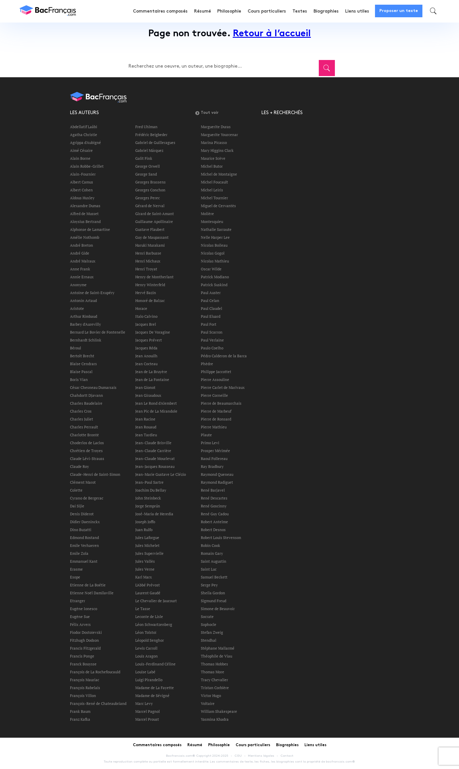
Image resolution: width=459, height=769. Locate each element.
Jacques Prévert (148, 340)
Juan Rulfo (144, 529)
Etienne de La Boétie (88, 585)
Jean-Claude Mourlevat (155, 458)
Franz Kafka (80, 719)
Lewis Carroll (146, 648)
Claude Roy (79, 466)
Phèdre (207, 363)
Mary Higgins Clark (217, 150)
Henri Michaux (147, 261)
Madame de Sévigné (152, 695)
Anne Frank (80, 269)
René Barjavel (213, 490)
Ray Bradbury (212, 466)
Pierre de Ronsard (216, 419)
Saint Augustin (213, 561)
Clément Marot (83, 482)
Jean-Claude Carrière (153, 450)
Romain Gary (212, 553)
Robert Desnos (213, 529)
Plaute (206, 434)
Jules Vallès (145, 561)
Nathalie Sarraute (216, 229)
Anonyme (78, 284)
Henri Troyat (146, 269)
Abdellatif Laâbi (83, 126)
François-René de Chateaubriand (98, 703)
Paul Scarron (211, 332)
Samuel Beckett (214, 577)
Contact (286, 755)
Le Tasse (142, 608)
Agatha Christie (83, 134)
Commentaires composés (162, 11)
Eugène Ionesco (83, 608)
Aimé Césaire (81, 150)
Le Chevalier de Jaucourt (156, 600)
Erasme (76, 569)
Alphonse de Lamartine (90, 229)
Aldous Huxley (82, 197)
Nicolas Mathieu (215, 261)
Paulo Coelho (212, 348)
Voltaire (208, 703)
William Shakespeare (219, 711)
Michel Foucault (214, 182)
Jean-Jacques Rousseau (154, 466)
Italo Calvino (146, 316)
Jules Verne (145, 569)
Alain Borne (80, 158)
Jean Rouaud (145, 427)
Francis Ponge (82, 656)
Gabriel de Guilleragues (155, 142)
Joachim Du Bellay (150, 490)
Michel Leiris (212, 190)
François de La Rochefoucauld (95, 671)
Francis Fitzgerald (85, 648)
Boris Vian (79, 379)
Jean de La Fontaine (152, 379)
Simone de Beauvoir (218, 608)
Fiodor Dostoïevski (86, 632)
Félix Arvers (80, 624)
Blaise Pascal (81, 371)
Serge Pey (209, 585)
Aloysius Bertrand (85, 221)
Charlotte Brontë (84, 434)
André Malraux (82, 261)
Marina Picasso (214, 142)
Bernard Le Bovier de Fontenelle (97, 332)
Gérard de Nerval (150, 205)
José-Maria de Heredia (154, 513)
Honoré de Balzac (150, 300)
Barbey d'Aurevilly (85, 324)
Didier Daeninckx (85, 521)
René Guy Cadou (215, 513)
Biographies (326, 11)
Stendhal (208, 640)
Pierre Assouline (215, 379)
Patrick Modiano (215, 276)
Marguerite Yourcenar (219, 134)
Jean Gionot (145, 387)
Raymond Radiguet (217, 482)
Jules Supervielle (149, 553)
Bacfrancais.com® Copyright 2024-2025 (197, 755)
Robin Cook (210, 545)
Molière (207, 213)
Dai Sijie (77, 506)
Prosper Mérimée (215, 450)
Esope (75, 577)
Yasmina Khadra (215, 719)
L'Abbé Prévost (147, 585)
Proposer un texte (398, 11)
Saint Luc (209, 569)
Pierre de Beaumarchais (221, 403)
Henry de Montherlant (154, 276)
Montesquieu (212, 221)
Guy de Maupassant (152, 237)
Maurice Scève (213, 158)
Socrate (207, 616)
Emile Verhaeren (84, 545)
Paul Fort (208, 324)
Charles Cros (81, 411)
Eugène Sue (80, 616)
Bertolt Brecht (82, 355)
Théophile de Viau (216, 656)
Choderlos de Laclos (87, 442)
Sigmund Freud (213, 600)
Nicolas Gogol (213, 253)
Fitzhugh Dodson (84, 640)
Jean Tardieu (146, 434)
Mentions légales (261, 755)
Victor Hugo (211, 695)
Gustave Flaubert (150, 229)
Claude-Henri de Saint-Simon (95, 474)
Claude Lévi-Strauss (87, 458)
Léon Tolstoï (145, 632)
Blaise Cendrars (83, 363)
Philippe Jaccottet (216, 371)
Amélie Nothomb (84, 237)
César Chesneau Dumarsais (93, 387)
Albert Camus (81, 182)
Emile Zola (79, 553)
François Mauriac (84, 679)
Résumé (204, 11)
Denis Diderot (82, 513)
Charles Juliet (81, 419)
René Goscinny (214, 506)
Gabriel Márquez (149, 150)
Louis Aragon (146, 656)
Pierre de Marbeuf (216, 411)
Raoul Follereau (214, 458)
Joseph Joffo (145, 521)
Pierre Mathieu (214, 427)
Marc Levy (144, 703)
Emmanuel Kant (83, 561)
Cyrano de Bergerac (86, 498)
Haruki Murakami (150, 245)
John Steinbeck (148, 498)
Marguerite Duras (216, 126)
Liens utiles (357, 11)
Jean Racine (145, 419)
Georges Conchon (150, 190)
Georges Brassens (150, 182)
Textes (300, 11)
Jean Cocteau (146, 363)
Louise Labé (145, 671)
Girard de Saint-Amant (154, 213)
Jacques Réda (146, 348)
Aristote (77, 308)
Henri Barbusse (148, 253)
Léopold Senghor (149, 640)
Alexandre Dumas (85, 205)
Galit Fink (143, 158)
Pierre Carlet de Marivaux (223, 387)
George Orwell (147, 166)
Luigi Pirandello (148, 679)
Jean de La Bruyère (151, 371)
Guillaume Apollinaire (154, 221)
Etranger (77, 600)
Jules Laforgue (147, 537)
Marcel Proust (147, 719)
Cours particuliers (268, 11)
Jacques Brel (145, 324)
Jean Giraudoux (148, 395)
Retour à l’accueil (272, 34)
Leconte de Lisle (149, 616)
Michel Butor (212, 166)
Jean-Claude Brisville (153, 442)
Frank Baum (80, 711)
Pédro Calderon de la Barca (224, 355)
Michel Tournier (214, 197)
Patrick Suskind (214, 284)
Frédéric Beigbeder (151, 134)
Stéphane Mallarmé (217, 648)
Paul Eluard (210, 316)
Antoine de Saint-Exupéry (92, 292)
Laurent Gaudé (147, 592)
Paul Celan (210, 300)
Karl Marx (143, 577)
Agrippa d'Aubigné (85, 142)
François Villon (83, 695)
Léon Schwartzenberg (153, 624)
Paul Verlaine (212, 340)
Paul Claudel (211, 308)
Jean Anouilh (146, 355)
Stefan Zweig (212, 632)
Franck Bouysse (83, 664)
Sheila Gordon (213, 592)
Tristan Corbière (215, 687)
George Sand (146, 174)
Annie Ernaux (82, 276)
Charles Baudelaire (86, 403)
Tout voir (206, 113)
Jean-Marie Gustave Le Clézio (160, 474)
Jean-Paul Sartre (149, 482)
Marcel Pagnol (147, 711)
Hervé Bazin (145, 292)
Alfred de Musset (84, 213)
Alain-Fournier (83, 174)
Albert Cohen (81, 190)
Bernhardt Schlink (85, 340)
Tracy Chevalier (214, 679)
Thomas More (212, 671)
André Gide (79, 253)
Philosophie (231, 11)
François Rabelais (85, 687)
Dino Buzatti (80, 529)
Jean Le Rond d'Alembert (156, 403)
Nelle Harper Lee (215, 237)
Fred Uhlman (146, 126)
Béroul (75, 348)
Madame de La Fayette (154, 687)
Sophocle (208, 624)
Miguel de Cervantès (218, 205)
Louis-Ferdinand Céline (155, 664)
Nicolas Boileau (214, 245)
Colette (76, 490)
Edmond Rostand (84, 537)
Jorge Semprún (147, 506)
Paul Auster (211, 292)
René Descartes (214, 498)
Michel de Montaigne (219, 174)
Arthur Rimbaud (83, 316)
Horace (141, 308)
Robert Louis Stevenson (221, 537)
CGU (238, 755)
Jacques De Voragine (152, 332)
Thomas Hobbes (214, 664)
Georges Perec (147, 197)
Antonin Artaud (83, 300)
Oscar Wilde (211, 269)
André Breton (81, 245)
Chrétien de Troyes (86, 450)
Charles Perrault (84, 427)
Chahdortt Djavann (86, 395)
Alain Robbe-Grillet (87, 166)
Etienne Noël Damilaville (92, 592)
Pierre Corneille (214, 395)
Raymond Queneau (217, 474)
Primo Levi (210, 442)
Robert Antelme (214, 521)
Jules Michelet (147, 545)
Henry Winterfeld (150, 284)
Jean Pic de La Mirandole (156, 411)
